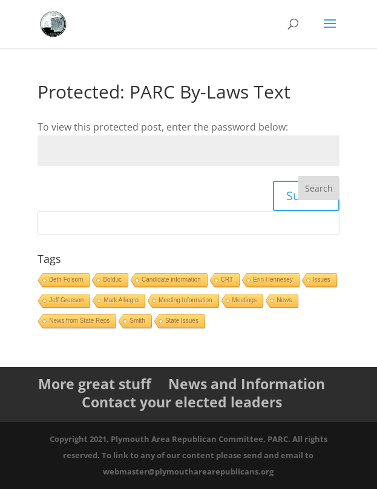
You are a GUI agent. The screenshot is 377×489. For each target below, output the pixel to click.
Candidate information (171, 279)
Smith (137, 320)
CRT (227, 279)
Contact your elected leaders (182, 402)
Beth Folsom (66, 279)
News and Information (246, 383)
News (284, 300)
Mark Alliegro (121, 300)
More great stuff (94, 383)
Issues (321, 279)
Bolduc (112, 279)
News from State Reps (79, 320)
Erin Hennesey (273, 279)
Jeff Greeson (66, 300)
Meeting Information (185, 300)
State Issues (181, 320)
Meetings (244, 300)
